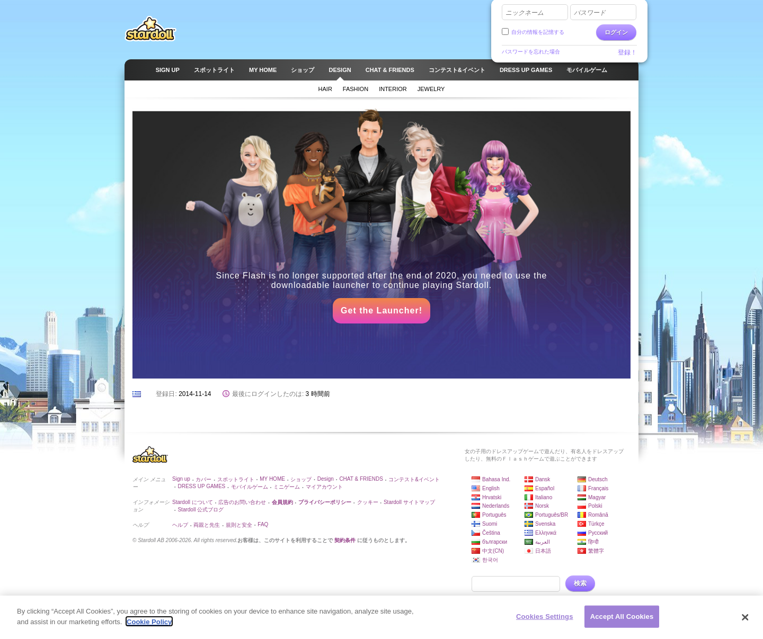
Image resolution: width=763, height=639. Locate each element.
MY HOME (272, 479)
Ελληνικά (545, 533)
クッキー (367, 502)
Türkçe (596, 524)
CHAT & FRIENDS (361, 479)
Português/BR (551, 515)
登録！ (627, 52)
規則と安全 (239, 525)
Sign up (181, 479)
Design (325, 479)
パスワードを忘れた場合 (531, 52)
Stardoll (150, 28)
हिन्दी (593, 542)
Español (544, 488)
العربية (542, 542)
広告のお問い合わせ (242, 502)
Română (598, 515)
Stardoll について (192, 502)
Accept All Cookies (622, 618)
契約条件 (345, 540)
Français (598, 488)
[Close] (745, 619)
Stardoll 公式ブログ (201, 509)
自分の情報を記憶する (537, 32)
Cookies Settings (544, 618)
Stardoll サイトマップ (409, 502)
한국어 (490, 560)
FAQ (263, 524)
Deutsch (598, 479)
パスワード (590, 12)
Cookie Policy (149, 623)
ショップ (301, 479)
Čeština (491, 533)
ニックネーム (524, 12)
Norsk (542, 506)
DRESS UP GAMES (201, 486)
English (491, 488)
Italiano (543, 497)
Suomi (489, 524)
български (494, 542)
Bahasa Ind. (496, 479)
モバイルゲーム (249, 487)
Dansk (542, 479)
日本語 (543, 551)
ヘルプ (180, 525)
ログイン (616, 32)
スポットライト (235, 479)
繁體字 (596, 551)
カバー (203, 479)
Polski (595, 506)
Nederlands (495, 506)
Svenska (545, 524)
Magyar (597, 497)
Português (494, 515)
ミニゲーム (286, 487)
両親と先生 (206, 525)
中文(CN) (493, 551)
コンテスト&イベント (414, 479)
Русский (598, 533)
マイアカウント (324, 487)
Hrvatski (491, 497)
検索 (580, 583)
